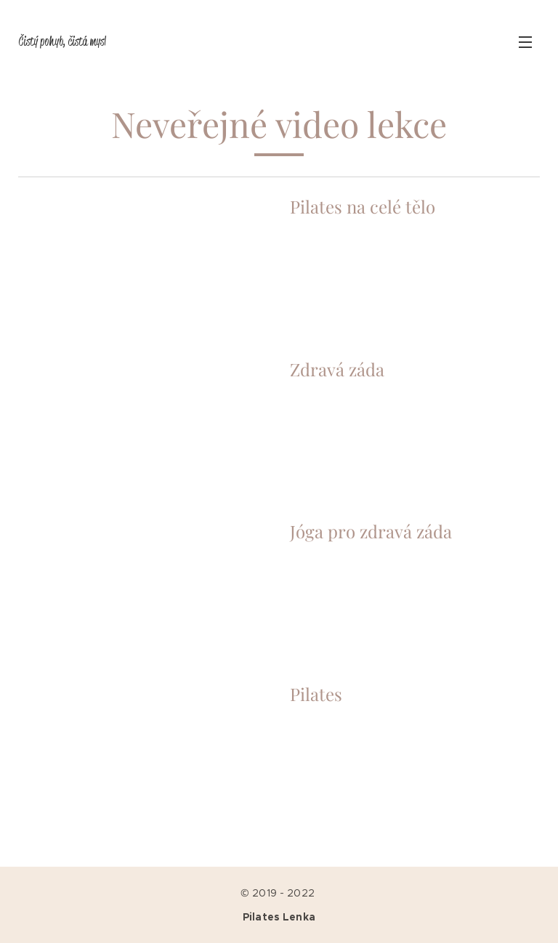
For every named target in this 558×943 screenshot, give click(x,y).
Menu (525, 42)
